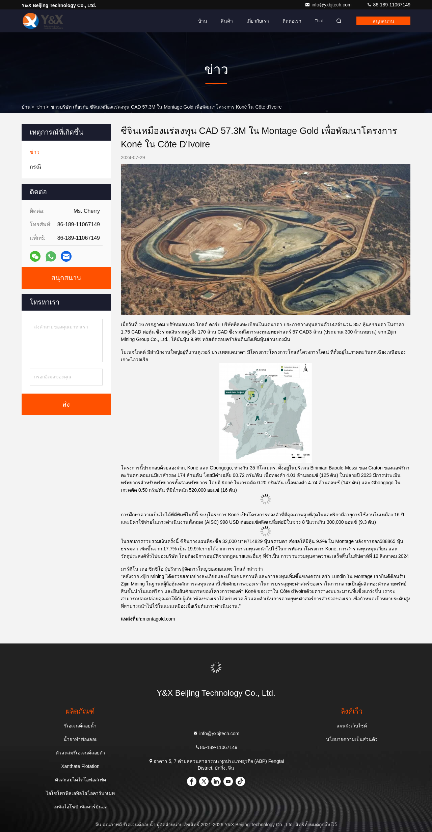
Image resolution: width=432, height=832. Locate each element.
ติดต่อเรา (291, 21)
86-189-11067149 (388, 4)
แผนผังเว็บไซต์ (351, 725)
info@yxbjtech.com (329, 4)
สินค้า (227, 21)
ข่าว (40, 107)
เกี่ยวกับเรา (257, 21)
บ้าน (202, 21)
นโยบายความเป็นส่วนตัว (352, 739)
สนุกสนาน (383, 21)
